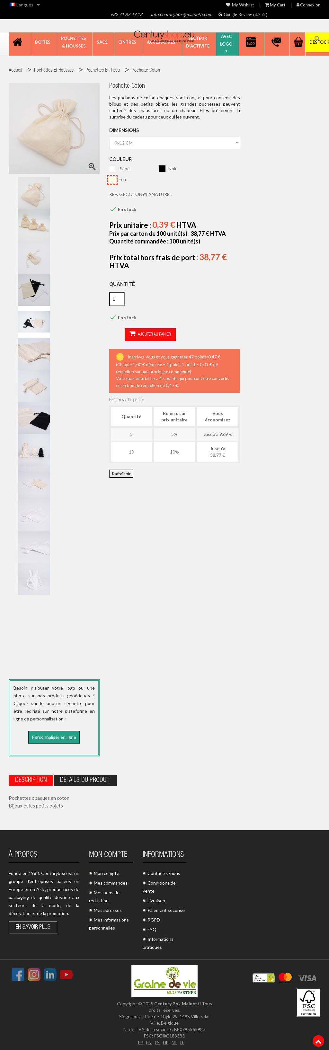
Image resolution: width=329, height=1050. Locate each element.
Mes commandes (111, 881)
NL (174, 1041)
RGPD (153, 918)
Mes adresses (108, 909)
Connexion (308, 5)
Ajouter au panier (135, 334)
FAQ (151, 928)
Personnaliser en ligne (54, 737)
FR (139, 1041)
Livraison (156, 899)
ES (157, 1041)
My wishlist (240, 5)
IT (183, 1041)
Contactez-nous (163, 872)
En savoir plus (32, 926)
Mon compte (106, 872)
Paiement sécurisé (166, 909)
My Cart (275, 5)
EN (148, 1041)
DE (166, 1041)
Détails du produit (85, 779)
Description (31, 779)
